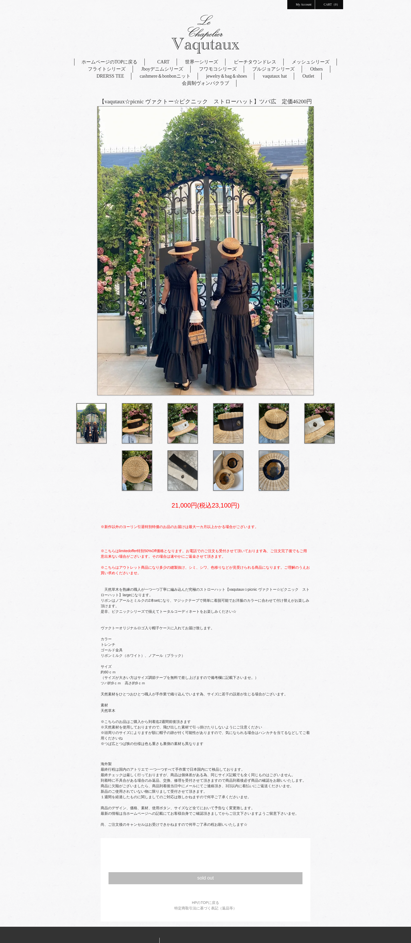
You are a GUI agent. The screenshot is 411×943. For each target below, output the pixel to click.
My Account (301, 4)
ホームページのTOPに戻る (110, 62)
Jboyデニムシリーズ (162, 69)
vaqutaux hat (275, 76)
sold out (205, 878)
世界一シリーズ (201, 62)
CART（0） (329, 4)
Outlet (308, 76)
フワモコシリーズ (218, 69)
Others (316, 69)
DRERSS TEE (110, 76)
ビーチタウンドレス (255, 62)
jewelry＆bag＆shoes (226, 76)
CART (161, 62)
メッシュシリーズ (310, 62)
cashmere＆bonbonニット (165, 76)
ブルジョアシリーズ (273, 69)
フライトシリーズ (107, 69)
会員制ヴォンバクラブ (205, 83)
